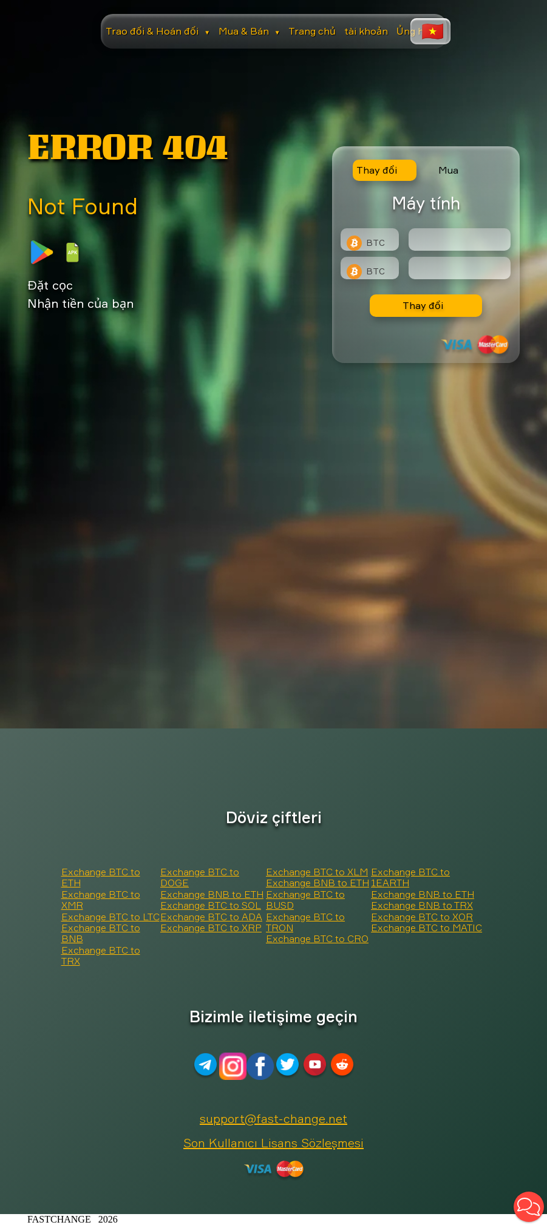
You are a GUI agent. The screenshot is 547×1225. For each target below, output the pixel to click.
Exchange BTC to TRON (305, 922)
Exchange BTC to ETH (100, 877)
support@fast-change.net (273, 1118)
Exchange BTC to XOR (422, 916)
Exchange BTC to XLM (317, 871)
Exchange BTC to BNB (100, 933)
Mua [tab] (448, 170)
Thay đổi (423, 305)
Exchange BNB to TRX (422, 905)
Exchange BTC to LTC (110, 916)
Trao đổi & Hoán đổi (158, 31)
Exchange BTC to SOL (210, 905)
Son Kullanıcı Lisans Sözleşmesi (273, 1143)
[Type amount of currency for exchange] (460, 239)
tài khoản (366, 31)
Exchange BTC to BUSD (305, 900)
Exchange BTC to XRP (211, 927)
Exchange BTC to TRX (100, 955)
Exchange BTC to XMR (100, 900)
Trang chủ (312, 31)
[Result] (460, 268)
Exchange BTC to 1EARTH (410, 877)
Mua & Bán (249, 31)
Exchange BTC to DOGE (199, 877)
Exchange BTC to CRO (317, 938)
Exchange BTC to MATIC (426, 927)
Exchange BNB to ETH (211, 894)
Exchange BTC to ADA (211, 916)
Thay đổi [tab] (376, 170)
